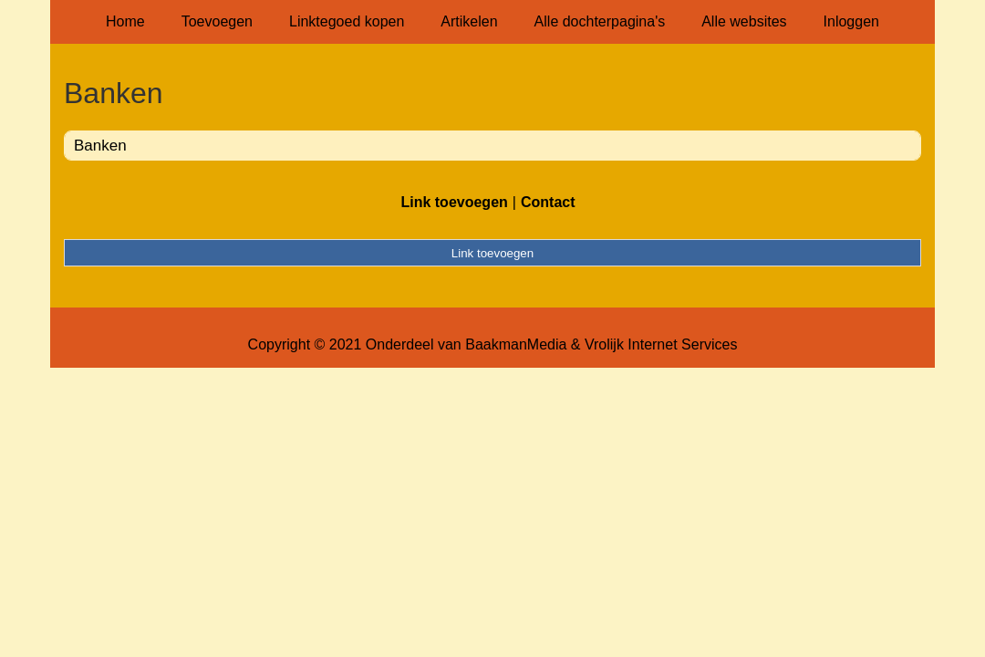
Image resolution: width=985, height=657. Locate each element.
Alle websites (743, 21)
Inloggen (851, 21)
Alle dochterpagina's (600, 21)
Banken (100, 145)
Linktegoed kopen (346, 21)
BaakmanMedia (515, 344)
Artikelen (469, 21)
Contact (548, 202)
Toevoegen (217, 21)
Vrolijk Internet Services (661, 344)
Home (125, 21)
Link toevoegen (453, 202)
